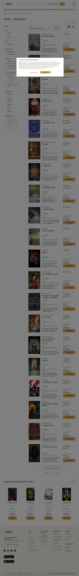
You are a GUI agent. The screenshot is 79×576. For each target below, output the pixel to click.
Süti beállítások (34, 72)
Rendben (45, 72)
